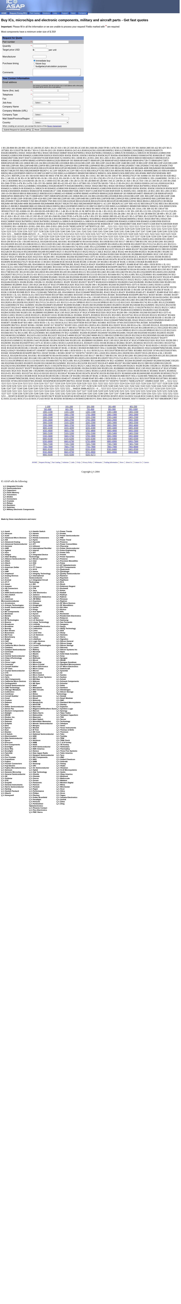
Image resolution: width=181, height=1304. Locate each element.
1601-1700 (69, 416)
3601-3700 (69, 426)
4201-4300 (90, 429)
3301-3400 (112, 424)
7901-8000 (133, 448)
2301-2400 (112, 418)
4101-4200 (69, 429)
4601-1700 (69, 432)
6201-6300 (90, 440)
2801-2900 (112, 421)
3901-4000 (133, 426)
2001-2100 (47, 418)
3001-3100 (47, 424)
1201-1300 (90, 413)
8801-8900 (112, 453)
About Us (129, 464)
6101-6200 (69, 440)
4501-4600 (47, 432)
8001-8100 (47, 450)
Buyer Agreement (54, 127)
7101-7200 (69, 445)
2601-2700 (69, 421)
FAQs (79, 464)
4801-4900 (112, 432)
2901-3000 (133, 421)
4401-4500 (133, 429)
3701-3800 (90, 426)
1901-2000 (133, 416)
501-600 (47, 410)
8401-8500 (133, 450)
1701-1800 (90, 416)
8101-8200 (69, 450)
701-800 (90, 410)
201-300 (90, 408)
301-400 (112, 408)
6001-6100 (47, 440)
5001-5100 (47, 434)
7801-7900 (112, 448)
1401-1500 (133, 413)
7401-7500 (133, 445)
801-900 (112, 410)
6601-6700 (69, 442)
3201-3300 (90, 424)
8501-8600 (47, 453)
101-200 (69, 408)
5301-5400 (112, 434)
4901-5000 (133, 432)
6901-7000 (133, 442)
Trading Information (111, 464)
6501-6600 (47, 442)
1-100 (47, 408)
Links (72, 464)
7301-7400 (112, 445)
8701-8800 (90, 453)
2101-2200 (69, 418)
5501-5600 (47, 437)
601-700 (69, 410)
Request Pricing (44, 464)
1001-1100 (48, 413)
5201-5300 (90, 434)
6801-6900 (112, 442)
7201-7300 (90, 445)
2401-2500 (133, 418)
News (122, 464)
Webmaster (98, 464)
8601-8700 (69, 453)
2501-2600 (47, 421)
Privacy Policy (87, 464)
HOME (34, 464)
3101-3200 (69, 424)
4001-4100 (47, 429)
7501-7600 (47, 448)
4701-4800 (90, 432)
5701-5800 (90, 437)
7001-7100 (47, 445)
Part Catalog (56, 464)
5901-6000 (133, 437)
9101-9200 (69, 456)
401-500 (133, 408)
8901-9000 (133, 453)
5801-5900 (112, 437)
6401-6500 (133, 440)
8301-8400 (112, 450)
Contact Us (138, 464)
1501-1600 (47, 416)
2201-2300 (90, 418)
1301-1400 (112, 413)
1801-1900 (112, 416)
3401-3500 (133, 424)
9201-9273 (90, 456)
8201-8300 (90, 450)
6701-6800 (90, 442)
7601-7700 (69, 448)
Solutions (65, 464)
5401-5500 (133, 434)
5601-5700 (69, 437)
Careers (146, 464)
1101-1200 (69, 413)
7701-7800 (90, 448)
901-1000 (133, 410)
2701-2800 (90, 421)
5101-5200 (69, 434)
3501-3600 (47, 426)
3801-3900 (112, 426)
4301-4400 (112, 429)
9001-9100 (47, 456)
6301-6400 (112, 440)
